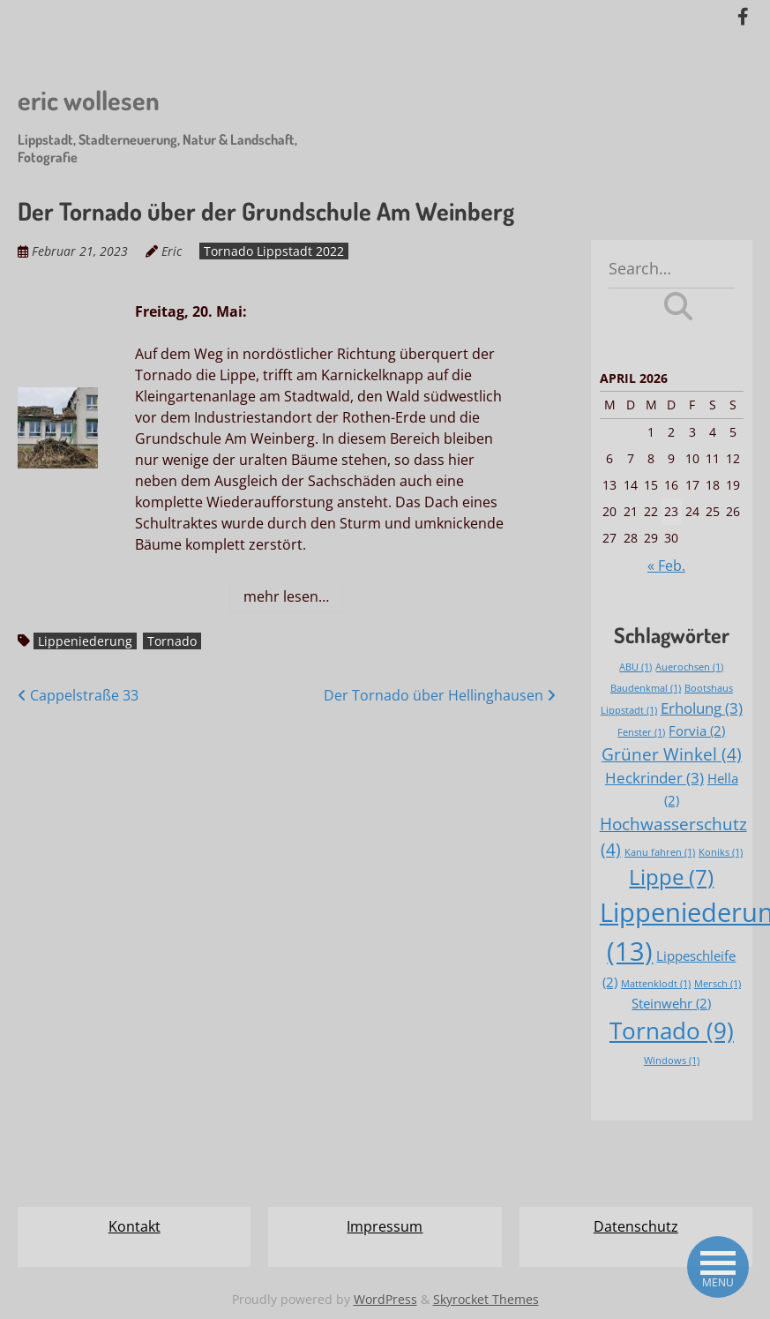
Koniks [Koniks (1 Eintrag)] (721, 852)
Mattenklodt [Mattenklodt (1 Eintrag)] (656, 984)
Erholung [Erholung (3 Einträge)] (702, 708)
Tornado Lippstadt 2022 (274, 251)
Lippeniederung (85, 641)
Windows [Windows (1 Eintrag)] (671, 1060)
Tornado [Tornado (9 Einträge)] (671, 1030)
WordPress (385, 1299)
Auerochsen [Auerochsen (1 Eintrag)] (689, 667)
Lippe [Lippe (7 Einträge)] (671, 877)
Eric (171, 251)
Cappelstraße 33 (78, 695)
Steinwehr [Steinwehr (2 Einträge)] (671, 1003)
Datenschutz (636, 1226)
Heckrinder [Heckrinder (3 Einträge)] (654, 778)
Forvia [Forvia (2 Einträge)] (697, 730)
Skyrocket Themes (486, 1299)
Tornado (172, 641)
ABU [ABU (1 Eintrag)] (635, 667)
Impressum (384, 1226)
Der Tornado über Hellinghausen (440, 695)
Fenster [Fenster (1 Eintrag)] (641, 732)
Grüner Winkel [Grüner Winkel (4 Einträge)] (672, 754)
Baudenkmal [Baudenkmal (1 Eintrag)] (645, 688)
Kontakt (134, 1226)
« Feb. (666, 565)
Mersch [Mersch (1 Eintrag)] (717, 984)
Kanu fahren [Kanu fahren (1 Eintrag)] (659, 852)
